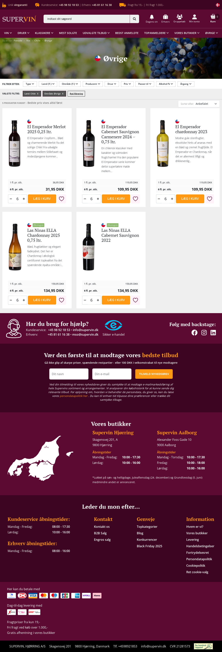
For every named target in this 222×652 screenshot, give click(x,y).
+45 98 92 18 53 (59, 330)
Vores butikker (197, 533)
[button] (152, 18)
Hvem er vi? (194, 527)
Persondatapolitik (199, 559)
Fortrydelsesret (197, 552)
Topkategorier (147, 527)
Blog (140, 533)
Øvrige (48, 40)
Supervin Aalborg (177, 432)
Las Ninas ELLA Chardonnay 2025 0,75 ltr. (43, 235)
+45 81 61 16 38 (59, 334)
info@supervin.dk (85, 330)
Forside (18, 40)
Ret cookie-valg (197, 572)
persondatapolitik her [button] (74, 396)
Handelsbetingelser (200, 546)
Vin (28, 40)
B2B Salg (100, 533)
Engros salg (102, 540)
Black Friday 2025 (149, 546)
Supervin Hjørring (113, 432)
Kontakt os (102, 527)
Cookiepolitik (195, 565)
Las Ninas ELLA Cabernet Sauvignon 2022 (120, 235)
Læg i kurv (42, 199)
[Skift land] (218, 5)
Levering (192, 540)
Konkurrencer (147, 540)
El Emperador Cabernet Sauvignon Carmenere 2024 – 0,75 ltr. (120, 134)
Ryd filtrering (76, 93)
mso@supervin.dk (85, 334)
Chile (37, 40)
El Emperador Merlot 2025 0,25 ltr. (46, 129)
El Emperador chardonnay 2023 (191, 129)
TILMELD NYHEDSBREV (154, 374)
